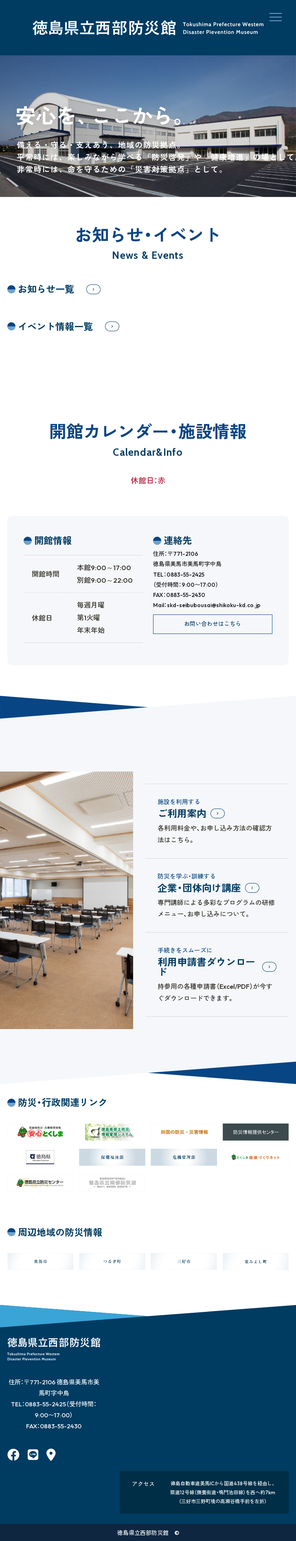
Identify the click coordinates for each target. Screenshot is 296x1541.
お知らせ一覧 (46, 289)
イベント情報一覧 (55, 326)
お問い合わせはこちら (212, 623)
